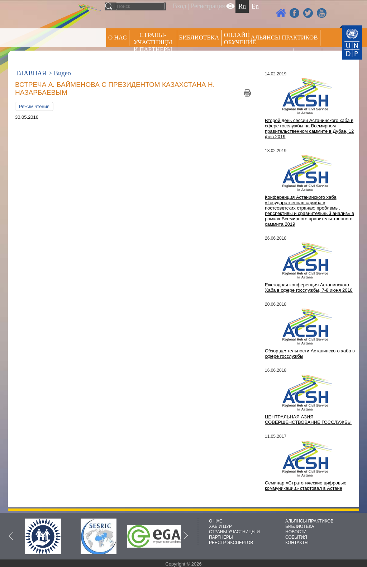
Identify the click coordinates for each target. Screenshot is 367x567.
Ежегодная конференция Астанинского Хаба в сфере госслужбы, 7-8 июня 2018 (309, 287)
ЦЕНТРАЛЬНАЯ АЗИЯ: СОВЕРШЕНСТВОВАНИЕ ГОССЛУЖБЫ (308, 419)
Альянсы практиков (284, 37)
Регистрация (208, 6)
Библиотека (199, 37)
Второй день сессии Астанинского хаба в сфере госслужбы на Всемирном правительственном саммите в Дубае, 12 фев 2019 (309, 128)
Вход (179, 6)
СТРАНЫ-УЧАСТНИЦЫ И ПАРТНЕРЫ (153, 42)
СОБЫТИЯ (296, 537)
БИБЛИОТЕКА (299, 526)
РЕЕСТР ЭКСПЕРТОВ (309, 57)
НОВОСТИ (295, 531)
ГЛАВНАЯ (31, 73)
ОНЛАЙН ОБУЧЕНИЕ (236, 39)
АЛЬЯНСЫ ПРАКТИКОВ (309, 521)
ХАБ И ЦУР (220, 526)
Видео (62, 73)
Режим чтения (34, 106)
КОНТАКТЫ (297, 542)
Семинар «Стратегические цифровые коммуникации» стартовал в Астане (306, 485)
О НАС (117, 37)
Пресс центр (271, 56)
